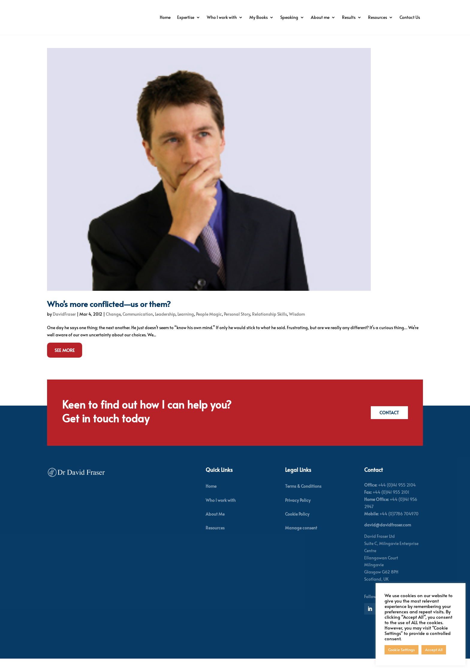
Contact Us (410, 17)
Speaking (289, 17)
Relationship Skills (269, 325)
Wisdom (297, 325)
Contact (387, 424)
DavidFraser (64, 325)
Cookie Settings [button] (401, 649)
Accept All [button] (433, 649)
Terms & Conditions (303, 497)
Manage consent (301, 539)
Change (113, 325)
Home (165, 17)
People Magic (209, 325)
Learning (185, 325)
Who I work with (222, 17)
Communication (138, 325)
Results (348, 17)
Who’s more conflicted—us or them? (109, 315)
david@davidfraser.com (387, 536)
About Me (215, 525)
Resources (377, 17)
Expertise (185, 17)
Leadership (165, 325)
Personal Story (237, 325)
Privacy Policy (298, 511)
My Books (258, 17)
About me (320, 17)
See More (65, 361)
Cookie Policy (297, 525)
